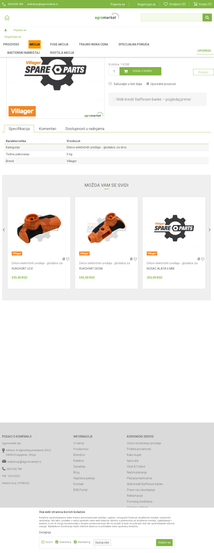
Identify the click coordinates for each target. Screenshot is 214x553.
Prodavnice (80, 492)
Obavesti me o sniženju (193, 94)
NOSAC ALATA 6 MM (160, 312)
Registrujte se (147, 4)
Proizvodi (24, 48)
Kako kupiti (134, 498)
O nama (78, 486)
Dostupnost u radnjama (85, 172)
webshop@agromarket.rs (24, 505)
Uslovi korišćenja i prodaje (144, 486)
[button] (176, 17)
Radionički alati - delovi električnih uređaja (77, 48)
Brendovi (79, 498)
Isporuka (133, 504)
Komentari (47, 172)
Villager (72, 204)
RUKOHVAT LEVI (22, 312)
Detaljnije (45, 532)
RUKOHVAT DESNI (91, 312)
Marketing (84, 542)
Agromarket (9, 48)
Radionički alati (41, 48)
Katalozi (78, 504)
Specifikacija (19, 172)
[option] (39, 286)
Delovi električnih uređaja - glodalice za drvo (130, 48)
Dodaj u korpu (142, 114)
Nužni (49, 542)
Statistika (65, 542)
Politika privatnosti (139, 492)
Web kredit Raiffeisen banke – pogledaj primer (153, 143)
